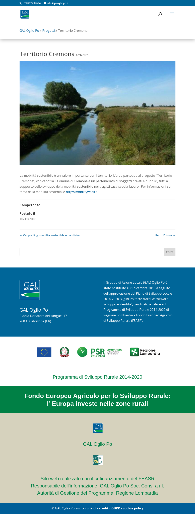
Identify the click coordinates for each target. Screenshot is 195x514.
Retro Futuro (165, 235)
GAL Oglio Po (29, 30)
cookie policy (133, 508)
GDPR (115, 508)
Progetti (48, 30)
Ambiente (82, 55)
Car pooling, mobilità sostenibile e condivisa (50, 235)
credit (104, 508)
